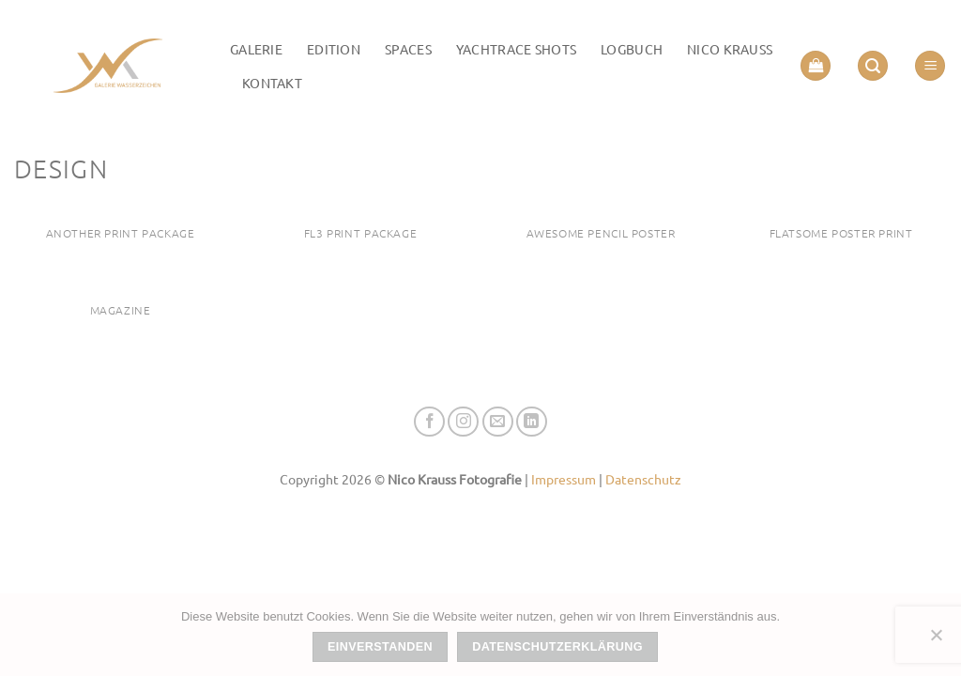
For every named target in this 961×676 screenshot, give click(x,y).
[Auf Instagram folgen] (463, 422)
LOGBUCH (632, 48)
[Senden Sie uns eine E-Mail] (497, 422)
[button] (816, 66)
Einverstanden (380, 646)
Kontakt (272, 82)
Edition (333, 48)
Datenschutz (643, 478)
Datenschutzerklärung (557, 646)
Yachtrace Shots (516, 48)
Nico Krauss (729, 48)
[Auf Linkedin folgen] (531, 422)
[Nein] (935, 640)
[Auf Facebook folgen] (429, 422)
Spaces (408, 48)
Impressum (563, 478)
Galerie (256, 48)
